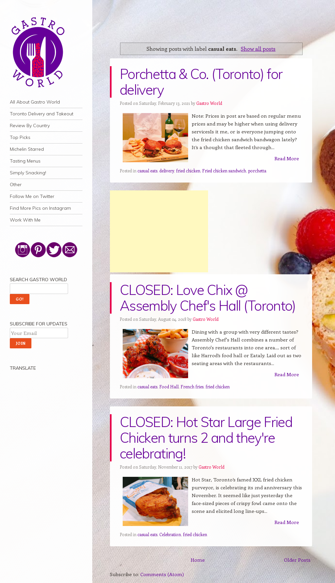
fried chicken (188, 170)
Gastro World (209, 103)
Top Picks (20, 137)
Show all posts (258, 48)
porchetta (257, 170)
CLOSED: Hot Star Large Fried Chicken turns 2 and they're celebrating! (206, 437)
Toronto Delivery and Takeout (41, 114)
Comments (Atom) (162, 574)
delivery (166, 170)
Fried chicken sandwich (224, 170)
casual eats (147, 170)
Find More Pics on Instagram (40, 208)
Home (198, 559)
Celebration (170, 534)
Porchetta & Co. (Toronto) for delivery (201, 81)
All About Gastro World (35, 102)
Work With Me (25, 220)
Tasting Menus (25, 161)
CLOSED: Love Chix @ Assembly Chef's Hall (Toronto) (208, 297)
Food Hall (169, 386)
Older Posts (297, 559)
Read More (286, 158)
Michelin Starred (27, 149)
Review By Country (30, 125)
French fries (192, 386)
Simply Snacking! (28, 173)
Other (16, 184)
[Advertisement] (159, 231)
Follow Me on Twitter (32, 196)
